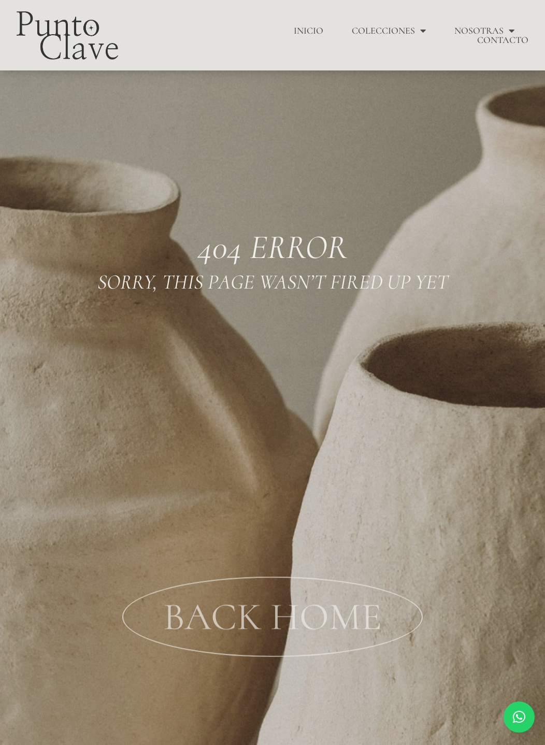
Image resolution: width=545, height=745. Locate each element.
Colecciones (389, 30)
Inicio (308, 30)
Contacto (502, 40)
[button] (519, 717)
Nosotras (484, 30)
